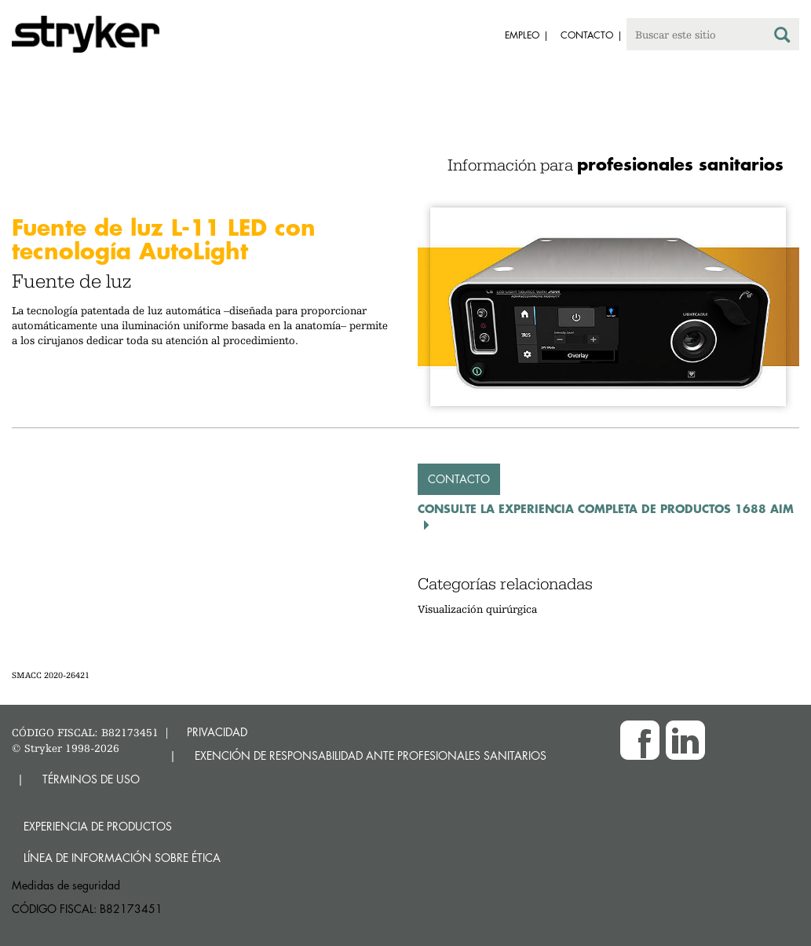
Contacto (459, 478)
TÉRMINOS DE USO (91, 779)
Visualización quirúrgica (477, 609)
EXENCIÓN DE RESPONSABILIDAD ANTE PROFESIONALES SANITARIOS (370, 755)
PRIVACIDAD (217, 731)
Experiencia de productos (98, 826)
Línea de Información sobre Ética (122, 857)
